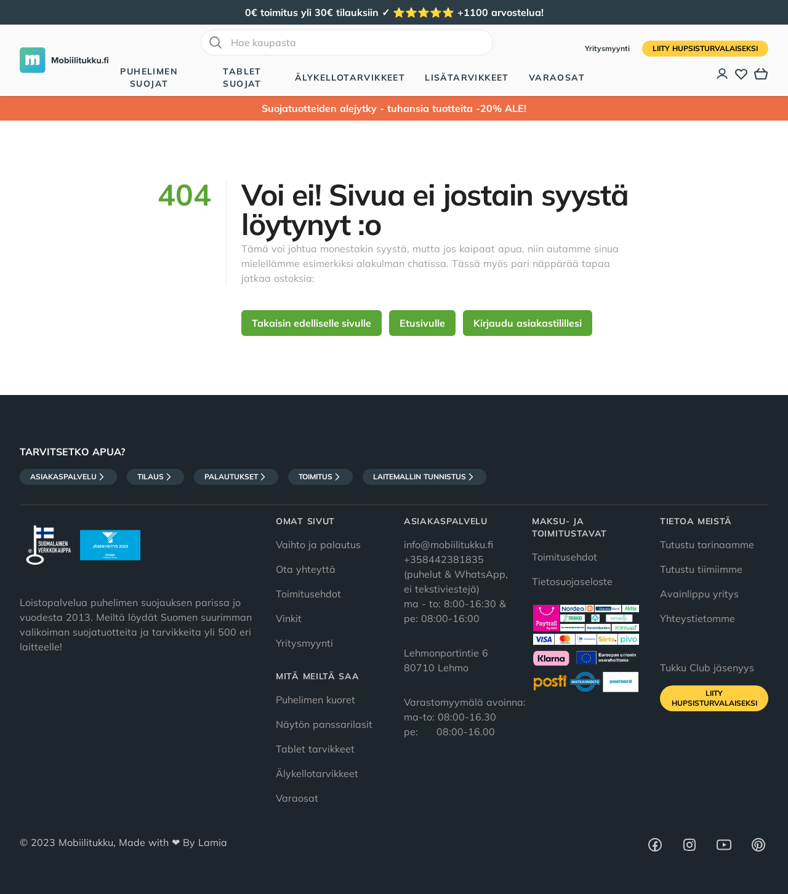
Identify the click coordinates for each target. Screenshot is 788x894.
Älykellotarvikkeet (350, 77)
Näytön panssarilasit (324, 724)
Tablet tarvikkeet (315, 749)
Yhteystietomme (697, 618)
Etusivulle (422, 323)
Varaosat (557, 77)
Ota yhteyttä (306, 569)
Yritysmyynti (608, 48)
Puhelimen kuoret (315, 699)
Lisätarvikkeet (467, 77)
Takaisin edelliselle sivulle (311, 323)
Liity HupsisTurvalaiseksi (705, 48)
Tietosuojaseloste (572, 581)
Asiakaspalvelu (68, 477)
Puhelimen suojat (149, 77)
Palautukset (236, 477)
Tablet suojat (242, 77)
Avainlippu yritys (699, 594)
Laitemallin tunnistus (424, 477)
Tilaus (155, 477)
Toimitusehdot (308, 594)
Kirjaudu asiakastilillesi (527, 323)
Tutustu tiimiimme (701, 569)
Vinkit (289, 618)
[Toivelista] (741, 73)
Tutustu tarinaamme (707, 544)
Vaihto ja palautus (318, 544)
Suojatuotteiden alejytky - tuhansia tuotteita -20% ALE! (394, 108)
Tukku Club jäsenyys (707, 667)
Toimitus (320, 477)
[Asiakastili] (723, 73)
